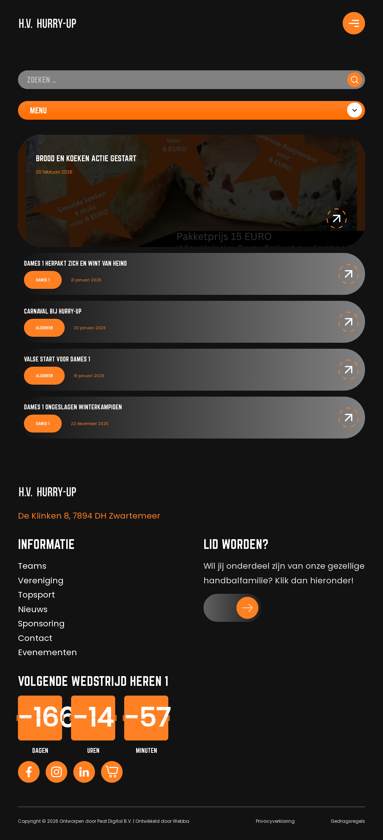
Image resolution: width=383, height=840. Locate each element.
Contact (35, 638)
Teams (32, 566)
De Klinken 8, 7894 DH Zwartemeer (89, 516)
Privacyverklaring (275, 821)
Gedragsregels (348, 821)
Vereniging (41, 580)
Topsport (36, 595)
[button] (336, 218)
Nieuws (33, 609)
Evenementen (47, 652)
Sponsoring (41, 623)
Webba (181, 821)
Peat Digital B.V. (114, 821)
